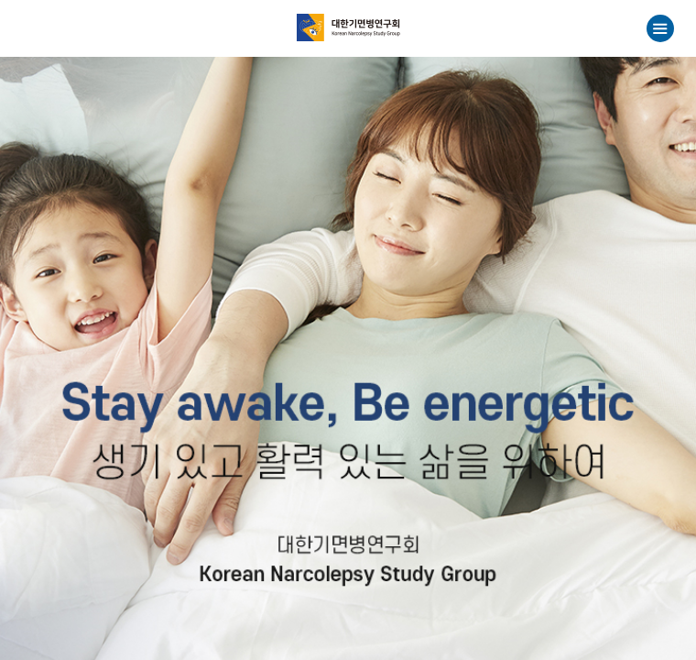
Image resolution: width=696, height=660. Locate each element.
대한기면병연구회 (348, 27)
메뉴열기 (660, 28)
